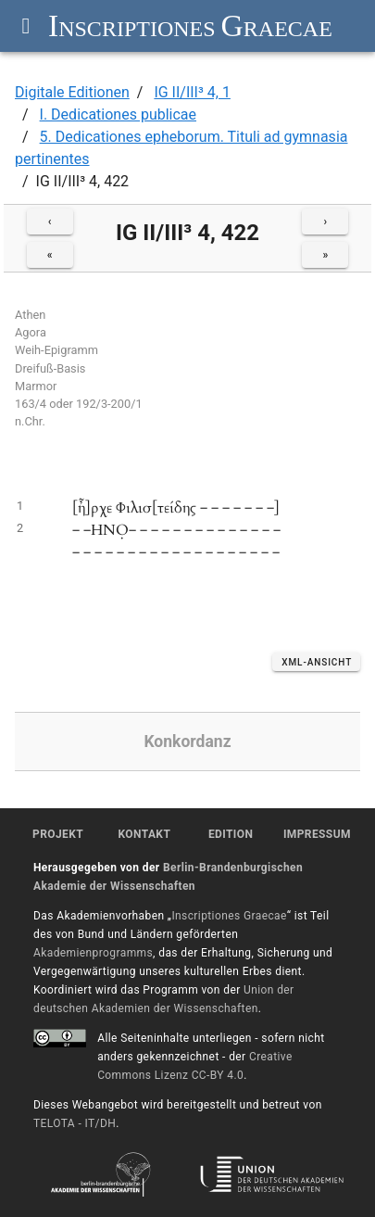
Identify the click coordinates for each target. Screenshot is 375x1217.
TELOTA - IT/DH (74, 1123)
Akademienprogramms (93, 952)
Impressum (317, 834)
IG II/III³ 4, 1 (192, 92)
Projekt (57, 834)
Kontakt (144, 834)
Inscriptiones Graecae (228, 915)
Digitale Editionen (72, 92)
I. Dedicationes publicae (118, 114)
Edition (230, 834)
